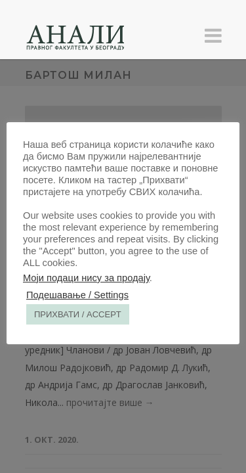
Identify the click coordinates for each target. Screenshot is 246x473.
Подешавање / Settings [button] (77, 295)
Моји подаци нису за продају (86, 278)
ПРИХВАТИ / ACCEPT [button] (77, 314)
